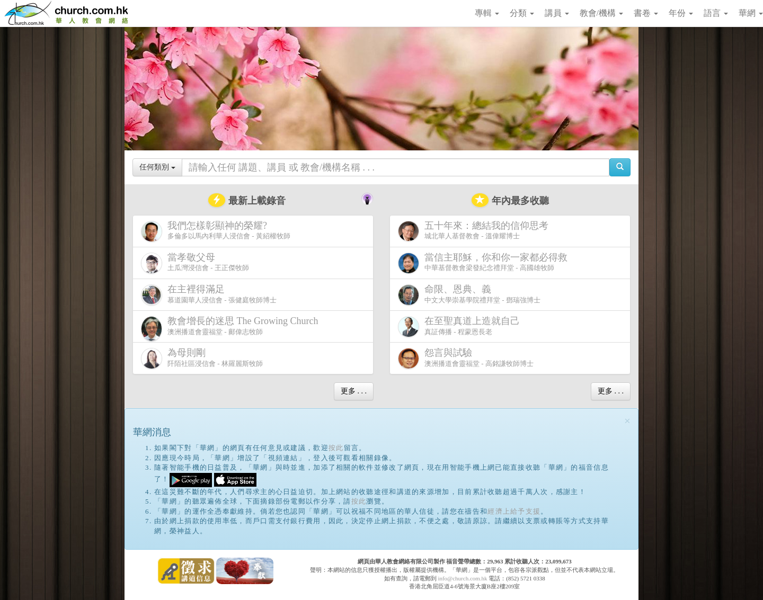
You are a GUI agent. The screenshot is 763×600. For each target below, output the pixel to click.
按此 (336, 448)
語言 (716, 12)
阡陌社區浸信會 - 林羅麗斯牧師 (202, 358)
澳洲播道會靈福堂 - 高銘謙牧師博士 (466, 358)
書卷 (646, 12)
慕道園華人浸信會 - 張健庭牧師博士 (209, 295)
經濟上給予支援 (513, 511)
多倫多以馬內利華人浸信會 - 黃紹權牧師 (215, 231)
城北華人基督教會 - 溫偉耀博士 (475, 230)
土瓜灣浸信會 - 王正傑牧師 (195, 263)
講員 (557, 12)
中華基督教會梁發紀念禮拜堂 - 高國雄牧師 (485, 263)
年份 (681, 12)
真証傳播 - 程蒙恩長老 (461, 326)
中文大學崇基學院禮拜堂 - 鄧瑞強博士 (469, 295)
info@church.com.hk (462, 578)
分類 (522, 12)
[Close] (627, 421)
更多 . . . (354, 391)
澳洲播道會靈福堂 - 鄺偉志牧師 (231, 329)
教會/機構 (601, 12)
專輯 (487, 12)
